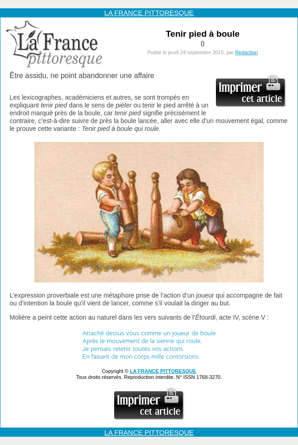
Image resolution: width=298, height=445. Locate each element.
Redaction (246, 52)
